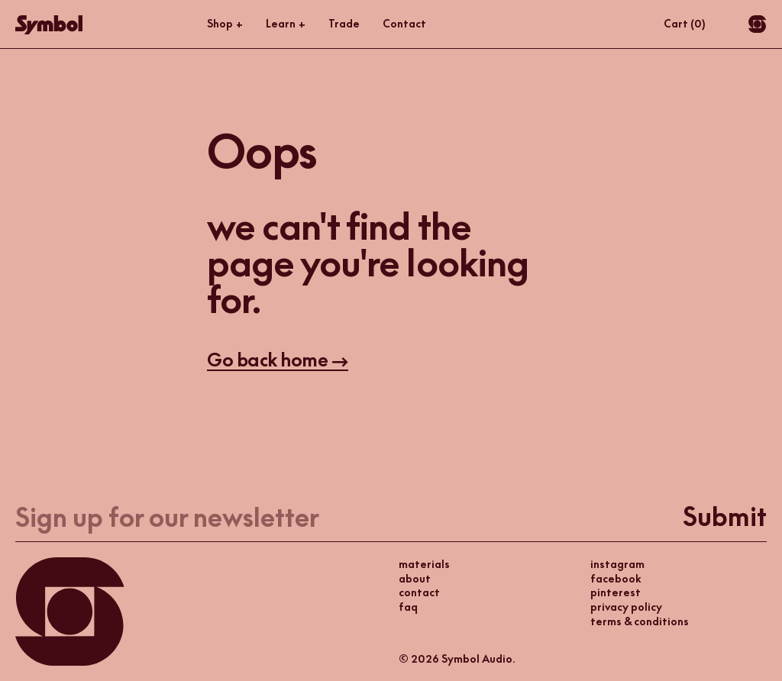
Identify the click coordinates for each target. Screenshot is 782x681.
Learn (285, 24)
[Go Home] (48, 24)
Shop (225, 24)
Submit (725, 517)
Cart (684, 24)
